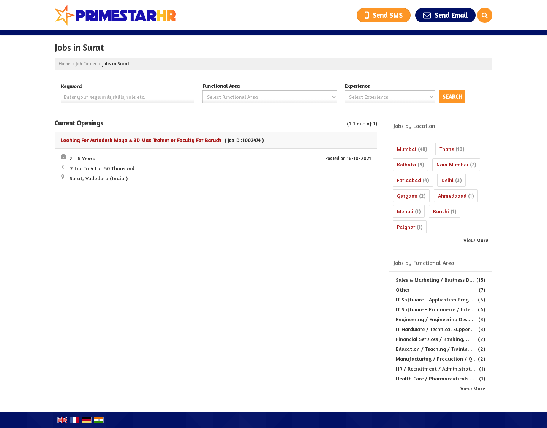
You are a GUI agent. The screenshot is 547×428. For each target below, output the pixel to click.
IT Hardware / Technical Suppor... (435, 329)
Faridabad (409, 180)
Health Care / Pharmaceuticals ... (435, 378)
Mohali (405, 211)
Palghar (406, 227)
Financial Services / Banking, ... (433, 339)
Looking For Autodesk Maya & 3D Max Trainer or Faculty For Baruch (141, 140)
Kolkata (406, 164)
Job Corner (86, 64)
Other (402, 289)
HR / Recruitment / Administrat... (435, 368)
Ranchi (441, 211)
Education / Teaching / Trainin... (434, 349)
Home (64, 64)
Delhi (447, 180)
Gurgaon (407, 195)
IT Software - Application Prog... (434, 299)
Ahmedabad (452, 195)
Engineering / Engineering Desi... (434, 319)
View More (475, 240)
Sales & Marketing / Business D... (435, 279)
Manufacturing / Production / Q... (436, 358)
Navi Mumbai (452, 164)
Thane (446, 149)
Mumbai (406, 149)
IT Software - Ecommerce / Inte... (435, 309)
